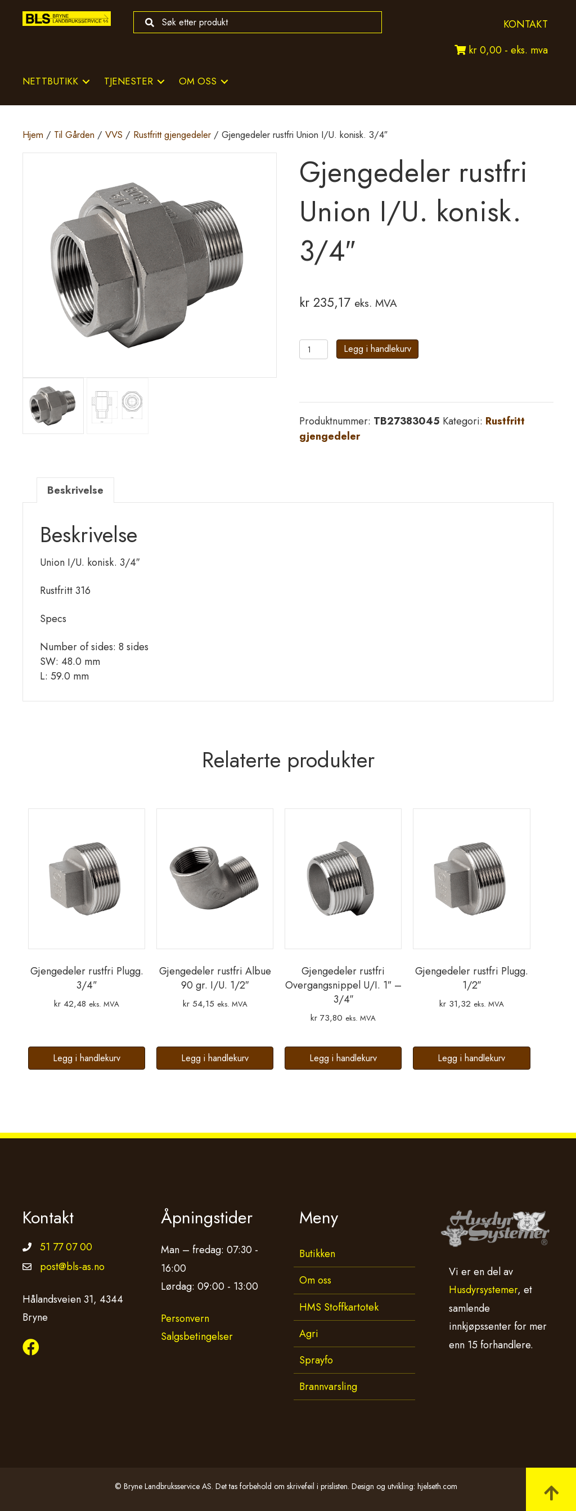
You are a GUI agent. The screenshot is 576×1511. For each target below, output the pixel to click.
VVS (114, 134)
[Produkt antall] (313, 349)
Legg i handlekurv (377, 348)
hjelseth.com (437, 1486)
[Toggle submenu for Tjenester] (161, 81)
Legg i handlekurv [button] (86, 1058)
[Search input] (255, 22)
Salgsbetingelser (197, 1336)
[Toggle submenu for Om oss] (224, 81)
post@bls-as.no (72, 1266)
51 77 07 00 (66, 1247)
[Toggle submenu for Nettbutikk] (86, 81)
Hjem (32, 134)
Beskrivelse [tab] (75, 490)
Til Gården (74, 134)
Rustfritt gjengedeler (172, 134)
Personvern (185, 1318)
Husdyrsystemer (483, 1289)
